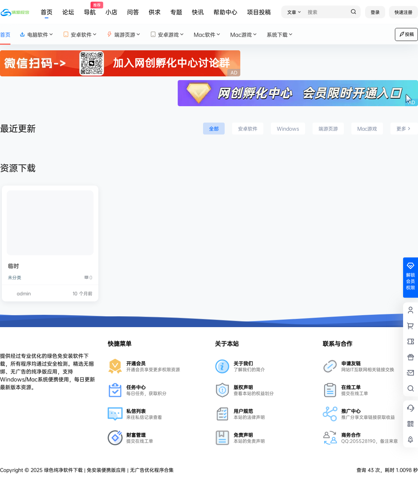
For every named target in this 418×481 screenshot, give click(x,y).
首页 (47, 12)
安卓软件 (80, 34)
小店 (111, 12)
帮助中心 (225, 12)
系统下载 (280, 34)
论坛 (68, 12)
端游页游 (124, 34)
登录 (375, 12)
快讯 (198, 12)
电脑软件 (36, 34)
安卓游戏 (167, 34)
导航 (90, 9)
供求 (155, 12)
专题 (176, 12)
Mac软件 (207, 34)
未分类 (14, 277)
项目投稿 (259, 12)
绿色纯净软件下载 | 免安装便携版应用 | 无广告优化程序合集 (108, 469)
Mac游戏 (244, 34)
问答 (133, 12)
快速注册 (403, 12)
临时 (13, 266)
